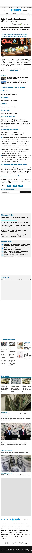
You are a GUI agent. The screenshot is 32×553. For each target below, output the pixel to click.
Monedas (3, 279)
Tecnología (19, 532)
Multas (23, 536)
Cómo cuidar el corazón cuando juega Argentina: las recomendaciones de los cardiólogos (15, 235)
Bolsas (11, 279)
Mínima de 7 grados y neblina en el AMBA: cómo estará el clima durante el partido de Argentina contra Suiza (4, 356)
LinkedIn (10, 519)
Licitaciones (4, 538)
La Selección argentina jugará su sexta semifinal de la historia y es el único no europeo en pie (17, 244)
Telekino (20, 185)
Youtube (13, 519)
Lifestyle (9, 528)
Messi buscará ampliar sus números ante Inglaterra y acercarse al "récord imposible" (15, 226)
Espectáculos (10, 532)
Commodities (20, 279)
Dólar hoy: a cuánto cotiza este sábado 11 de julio (14, 414)
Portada (3, 524)
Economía (14, 13)
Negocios (28, 526)
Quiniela (14, 185)
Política (28, 13)
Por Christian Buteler (4, 447)
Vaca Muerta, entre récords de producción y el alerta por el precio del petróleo (16, 255)
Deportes (3, 530)
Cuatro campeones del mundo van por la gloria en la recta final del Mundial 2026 (16, 248)
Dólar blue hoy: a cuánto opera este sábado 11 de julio (26, 389)
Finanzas (21, 13)
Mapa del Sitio (4, 534)
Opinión (3, 528)
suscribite (25, 10)
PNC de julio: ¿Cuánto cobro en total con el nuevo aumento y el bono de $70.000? (27, 346)
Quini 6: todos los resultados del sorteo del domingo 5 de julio (14, 34)
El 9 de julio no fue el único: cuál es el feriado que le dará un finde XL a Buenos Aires (27, 356)
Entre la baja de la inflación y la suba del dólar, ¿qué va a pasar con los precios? (16, 251)
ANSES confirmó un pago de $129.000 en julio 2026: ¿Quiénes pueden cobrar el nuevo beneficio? (18, 81)
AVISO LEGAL (4, 536)
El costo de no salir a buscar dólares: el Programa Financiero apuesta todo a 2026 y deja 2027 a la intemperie (14, 444)
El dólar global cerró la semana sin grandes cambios (14, 452)
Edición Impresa (12, 530)
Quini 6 (9, 185)
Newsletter (27, 519)
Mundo (23, 528)
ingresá (29, 10)
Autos (2, 532)
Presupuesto (10, 7)
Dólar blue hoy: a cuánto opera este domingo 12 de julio (14, 218)
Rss (25, 532)
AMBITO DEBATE (23, 543)
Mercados (20, 526)
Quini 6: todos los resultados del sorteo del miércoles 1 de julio (14, 36)
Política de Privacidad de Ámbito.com (20, 534)
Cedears (29, 279)
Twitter (1, 519)
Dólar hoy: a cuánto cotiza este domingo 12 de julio (14, 222)
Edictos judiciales (14, 536)
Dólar (7, 13)
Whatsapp (16, 519)
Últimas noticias (12, 524)
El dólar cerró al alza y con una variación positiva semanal (16, 475)
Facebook (4, 519)
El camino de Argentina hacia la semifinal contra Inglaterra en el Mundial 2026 (14, 230)
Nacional (17, 528)
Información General (24, 530)
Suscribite (25, 192)
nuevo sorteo (14, 70)
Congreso (16, 7)
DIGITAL (7, 543)
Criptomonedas (22, 7)
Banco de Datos (12, 526)
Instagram (7, 519)
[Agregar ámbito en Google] (17, 24)
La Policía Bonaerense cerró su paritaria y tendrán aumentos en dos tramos (17, 78)
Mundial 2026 (29, 7)
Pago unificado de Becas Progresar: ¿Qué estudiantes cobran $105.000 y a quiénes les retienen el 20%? (12, 357)
